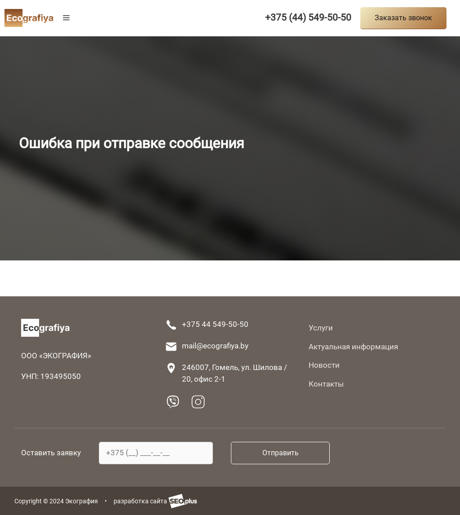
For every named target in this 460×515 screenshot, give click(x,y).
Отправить (280, 453)
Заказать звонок (403, 17)
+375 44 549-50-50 (215, 324)
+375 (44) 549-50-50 (308, 17)
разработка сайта (155, 501)
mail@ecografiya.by (215, 345)
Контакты (326, 383)
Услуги (321, 327)
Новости (324, 365)
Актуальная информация (353, 346)
